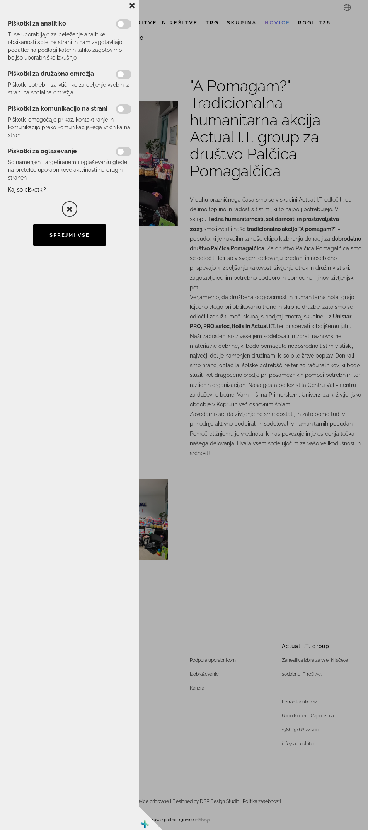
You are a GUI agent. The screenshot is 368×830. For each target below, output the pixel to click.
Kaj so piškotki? (27, 190)
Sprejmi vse (69, 235)
